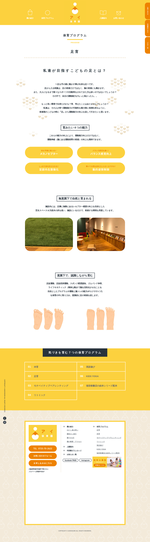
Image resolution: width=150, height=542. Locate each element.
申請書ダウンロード (74, 450)
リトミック (40, 395)
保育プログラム (47, 18)
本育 (36, 367)
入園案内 (103, 18)
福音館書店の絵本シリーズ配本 (102, 385)
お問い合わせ (118, 18)
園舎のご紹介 (72, 434)
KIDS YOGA (92, 376)
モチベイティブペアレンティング (52, 385)
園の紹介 (30, 18)
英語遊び (90, 367)
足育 (36, 376)
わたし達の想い (72, 430)
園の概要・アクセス (74, 441)
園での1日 (70, 438)
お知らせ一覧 (72, 454)
